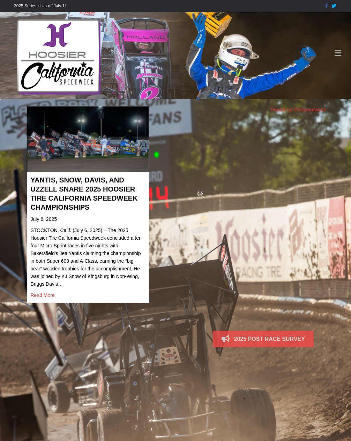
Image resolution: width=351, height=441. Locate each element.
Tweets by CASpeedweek (298, 109)
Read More (43, 295)
